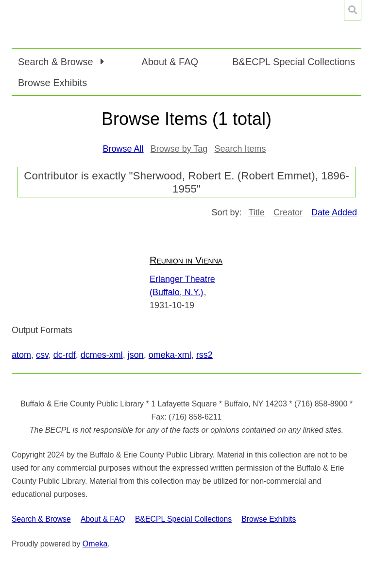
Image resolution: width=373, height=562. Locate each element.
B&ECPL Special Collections (293, 61)
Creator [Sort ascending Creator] (288, 212)
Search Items (240, 149)
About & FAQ (169, 61)
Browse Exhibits (52, 82)
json (136, 355)
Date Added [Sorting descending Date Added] (334, 212)
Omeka (95, 544)
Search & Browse (41, 519)
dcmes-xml (102, 355)
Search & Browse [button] (57, 61)
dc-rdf (64, 355)
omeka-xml (170, 355)
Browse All (123, 149)
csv (42, 355)
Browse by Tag (179, 149)
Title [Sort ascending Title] (257, 212)
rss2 (204, 355)
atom (21, 355)
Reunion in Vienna (186, 260)
